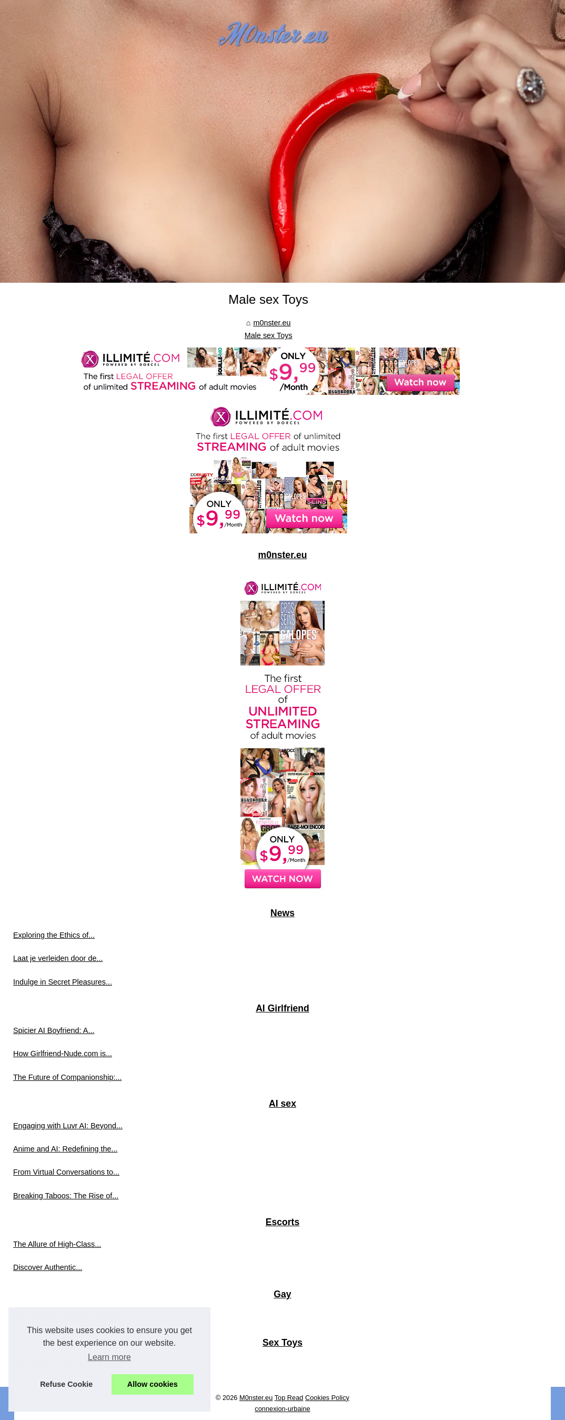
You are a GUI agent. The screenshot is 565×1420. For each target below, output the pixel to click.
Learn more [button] (109, 1357)
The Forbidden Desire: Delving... (67, 1316)
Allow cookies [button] (152, 1384)
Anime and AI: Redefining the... (65, 1149)
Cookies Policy (327, 1398)
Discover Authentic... (47, 1267)
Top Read (289, 1398)
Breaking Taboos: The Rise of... (65, 1195)
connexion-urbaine (282, 1409)
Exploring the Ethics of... (54, 935)
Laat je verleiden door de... (58, 958)
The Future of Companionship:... (67, 1077)
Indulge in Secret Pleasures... (62, 982)
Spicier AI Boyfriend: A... (53, 1030)
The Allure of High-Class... (57, 1244)
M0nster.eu (256, 1398)
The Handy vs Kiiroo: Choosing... (68, 1364)
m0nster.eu (271, 323)
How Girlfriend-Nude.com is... (62, 1053)
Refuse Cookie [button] (66, 1384)
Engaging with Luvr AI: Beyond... (68, 1125)
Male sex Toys (268, 335)
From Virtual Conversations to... (66, 1172)
